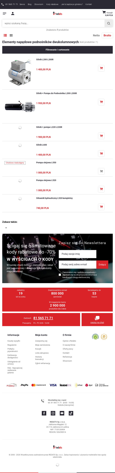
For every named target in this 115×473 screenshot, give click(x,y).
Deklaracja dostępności (12, 356)
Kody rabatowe (52, 4)
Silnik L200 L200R (44, 59)
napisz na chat (97, 322)
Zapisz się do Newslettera (82, 243)
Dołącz (102, 264)
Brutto (107, 35)
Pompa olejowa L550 (46, 162)
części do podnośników (20, 227)
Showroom (38, 4)
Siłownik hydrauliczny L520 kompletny (54, 198)
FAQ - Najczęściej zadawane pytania (14, 370)
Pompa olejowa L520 (46, 180)
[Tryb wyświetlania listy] (5, 35)
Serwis (22, 4)
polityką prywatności (86, 272)
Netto (96, 35)
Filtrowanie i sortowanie (57, 49)
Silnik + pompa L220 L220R (49, 127)
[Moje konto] (12, 14)
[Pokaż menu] (4, 13)
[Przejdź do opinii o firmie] (95, 336)
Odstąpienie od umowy (13, 362)
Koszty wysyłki (13, 341)
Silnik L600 (41, 145)
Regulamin (11, 345)
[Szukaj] (109, 23)
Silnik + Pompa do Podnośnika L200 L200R (56, 93)
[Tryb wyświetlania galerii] (11, 35)
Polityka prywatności (12, 350)
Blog (29, 4)
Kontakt (89, 4)
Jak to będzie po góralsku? (72, 4)
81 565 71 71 (43, 318)
